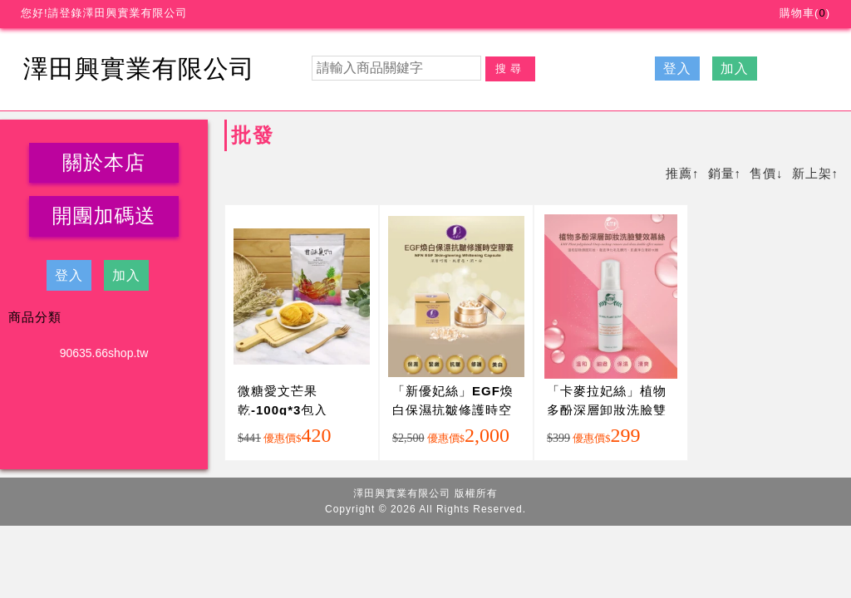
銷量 (721, 173)
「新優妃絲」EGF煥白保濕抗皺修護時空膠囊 (453, 409)
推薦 (679, 173)
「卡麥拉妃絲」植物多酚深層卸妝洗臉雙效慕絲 (607, 409)
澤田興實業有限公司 (139, 68)
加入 (735, 68)
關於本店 (103, 162)
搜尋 (510, 68)
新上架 (812, 173)
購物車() (805, 13)
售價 (763, 173)
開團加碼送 (104, 215)
